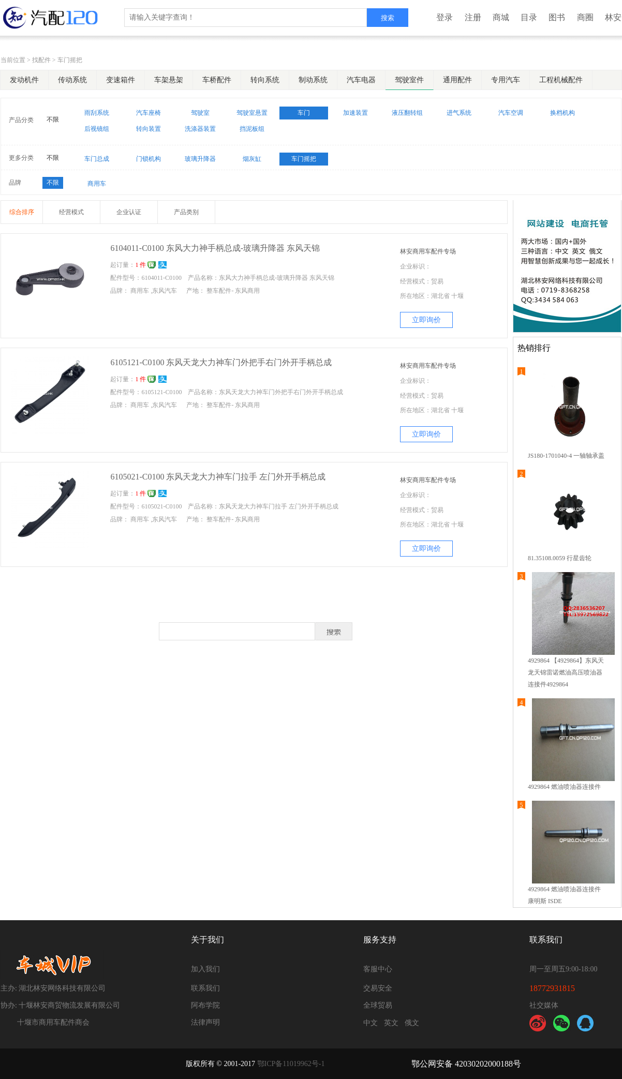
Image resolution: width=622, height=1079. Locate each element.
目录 (529, 17)
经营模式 (71, 212)
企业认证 (128, 212)
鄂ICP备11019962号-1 (291, 1064)
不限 (53, 119)
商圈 (585, 17)
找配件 (41, 60)
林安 (613, 17)
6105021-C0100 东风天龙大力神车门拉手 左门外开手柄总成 (217, 476)
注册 (473, 17)
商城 (501, 17)
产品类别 (186, 212)
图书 (557, 17)
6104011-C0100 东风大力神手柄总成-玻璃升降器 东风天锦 (215, 248)
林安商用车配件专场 (428, 251)
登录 (444, 17)
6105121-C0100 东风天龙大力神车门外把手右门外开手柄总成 (221, 362)
